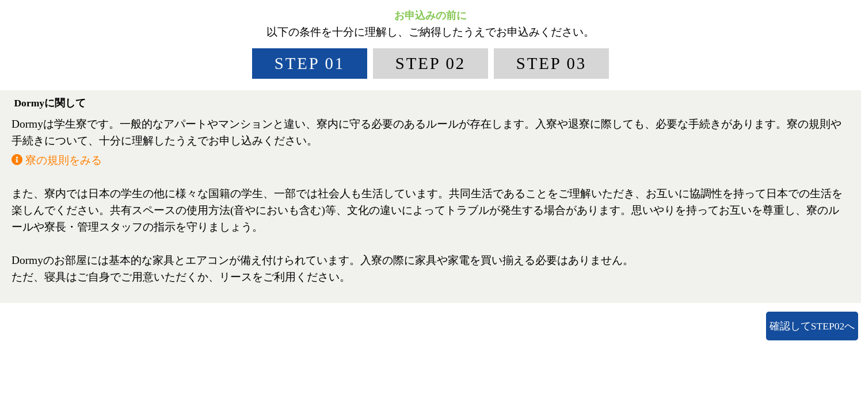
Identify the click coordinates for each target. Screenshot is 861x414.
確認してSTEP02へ (812, 326)
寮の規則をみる (57, 160)
